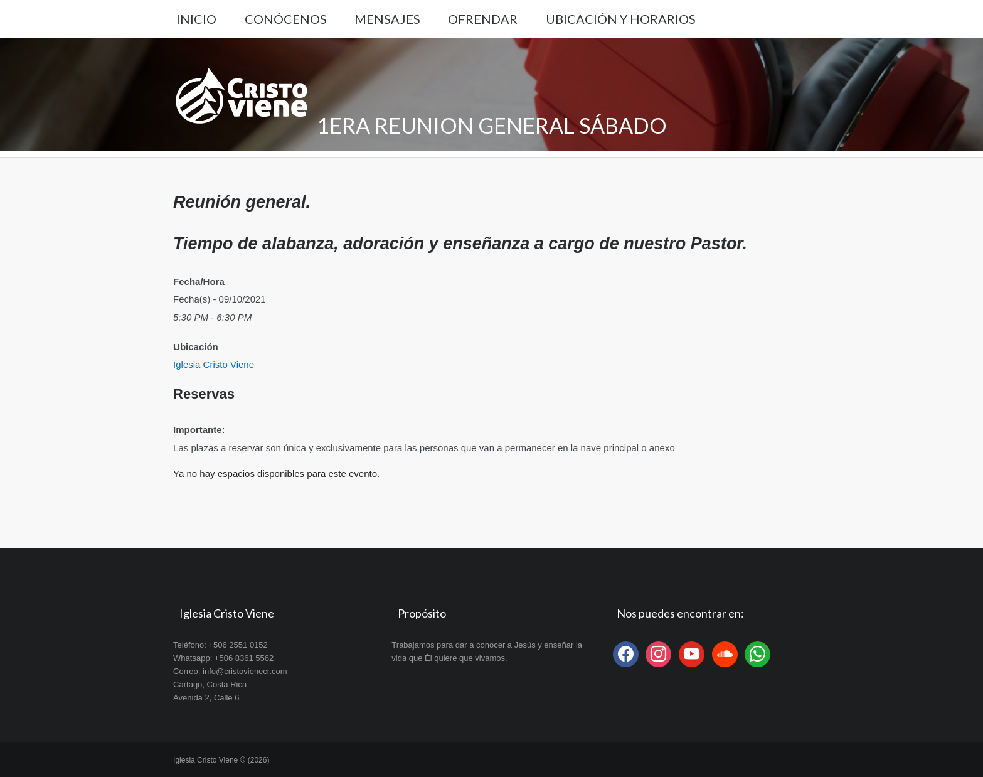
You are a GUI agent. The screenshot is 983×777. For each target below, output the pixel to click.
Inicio (196, 18)
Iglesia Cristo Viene (213, 364)
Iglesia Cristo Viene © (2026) (221, 760)
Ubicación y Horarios (621, 18)
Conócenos (286, 18)
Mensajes (387, 18)
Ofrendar (483, 18)
